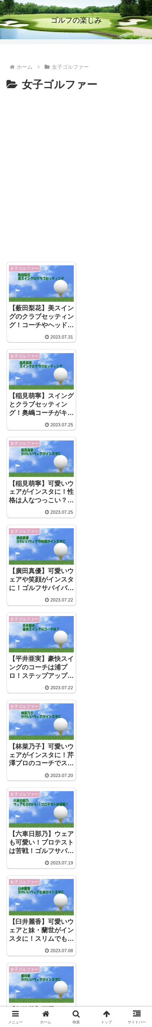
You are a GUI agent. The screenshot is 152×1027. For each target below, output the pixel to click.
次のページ (76, 892)
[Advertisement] (76, 174)
